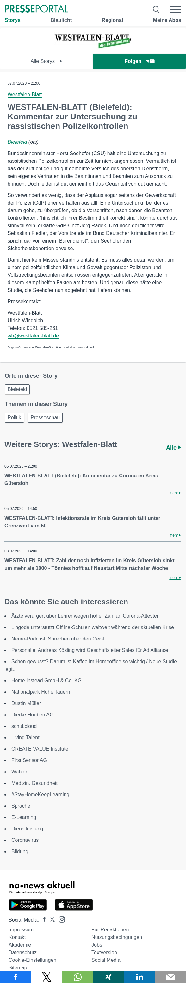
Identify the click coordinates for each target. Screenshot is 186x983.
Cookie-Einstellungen (32, 960)
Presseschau (45, 417)
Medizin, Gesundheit (34, 783)
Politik (14, 417)
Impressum (21, 929)
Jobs (96, 945)
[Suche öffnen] (156, 9)
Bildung (19, 851)
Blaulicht (61, 20)
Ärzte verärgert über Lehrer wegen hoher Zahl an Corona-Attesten (85, 616)
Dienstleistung (27, 828)
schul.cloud (24, 726)
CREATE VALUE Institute (39, 749)
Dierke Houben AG (32, 714)
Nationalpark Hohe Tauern (40, 692)
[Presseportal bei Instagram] (60, 919)
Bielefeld (17, 142)
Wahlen (19, 771)
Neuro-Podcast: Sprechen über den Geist (57, 638)
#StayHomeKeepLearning (40, 794)
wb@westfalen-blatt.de (33, 335)
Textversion (104, 952)
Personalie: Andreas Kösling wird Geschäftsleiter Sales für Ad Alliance (89, 650)
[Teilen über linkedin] (139, 977)
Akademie (20, 945)
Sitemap (18, 967)
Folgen (139, 61)
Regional (112, 20)
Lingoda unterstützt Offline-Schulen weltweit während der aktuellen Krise (92, 627)
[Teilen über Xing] (108, 977)
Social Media (106, 960)
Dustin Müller (26, 703)
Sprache (20, 806)
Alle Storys (47, 61)
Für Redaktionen (110, 929)
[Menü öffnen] (175, 9)
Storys (13, 20)
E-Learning (23, 817)
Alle (173, 447)
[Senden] (170, 977)
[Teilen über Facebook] (15, 977)
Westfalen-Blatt (25, 94)
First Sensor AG (29, 760)
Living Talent (25, 737)
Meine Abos (167, 20)
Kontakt (17, 937)
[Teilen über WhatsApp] (77, 977)
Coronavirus (25, 840)
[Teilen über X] (46, 977)
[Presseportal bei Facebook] (42, 920)
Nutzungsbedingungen (116, 937)
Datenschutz (23, 952)
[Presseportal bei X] (50, 920)
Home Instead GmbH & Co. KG (46, 680)
